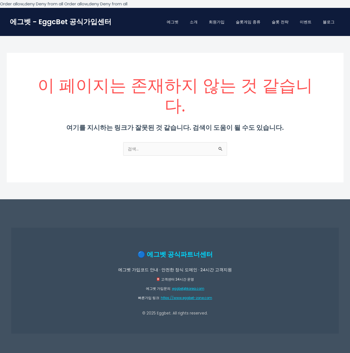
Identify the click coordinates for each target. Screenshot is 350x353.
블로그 (329, 22)
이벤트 (306, 22)
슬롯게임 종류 (248, 22)
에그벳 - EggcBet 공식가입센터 (60, 22)
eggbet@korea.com (188, 288)
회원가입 (217, 22)
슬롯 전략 (280, 22)
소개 (194, 22)
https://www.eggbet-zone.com (186, 297)
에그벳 (173, 22)
